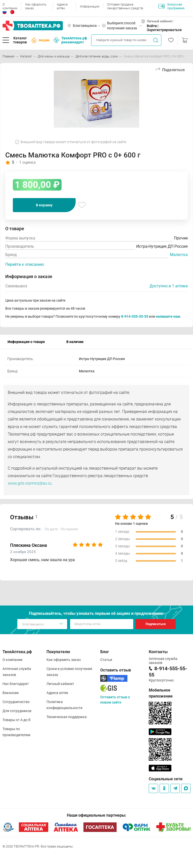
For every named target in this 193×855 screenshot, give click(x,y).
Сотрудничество (16, 702)
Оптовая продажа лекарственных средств (125, 6)
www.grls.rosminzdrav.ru (30, 483)
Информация (89, 6)
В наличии (74, 342)
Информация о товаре (26, 342)
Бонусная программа (171, 6)
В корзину (44, 205)
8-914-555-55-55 (134, 316)
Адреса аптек (62, 6)
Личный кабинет (60, 684)
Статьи (106, 660)
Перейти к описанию (24, 264)
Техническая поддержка (66, 717)
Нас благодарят (16, 684)
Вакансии (11, 693)
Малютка (179, 254)
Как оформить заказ (35, 6)
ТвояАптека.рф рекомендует (70, 40)
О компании (10, 6)
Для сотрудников (17, 711)
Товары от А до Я (16, 720)
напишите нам (168, 316)
